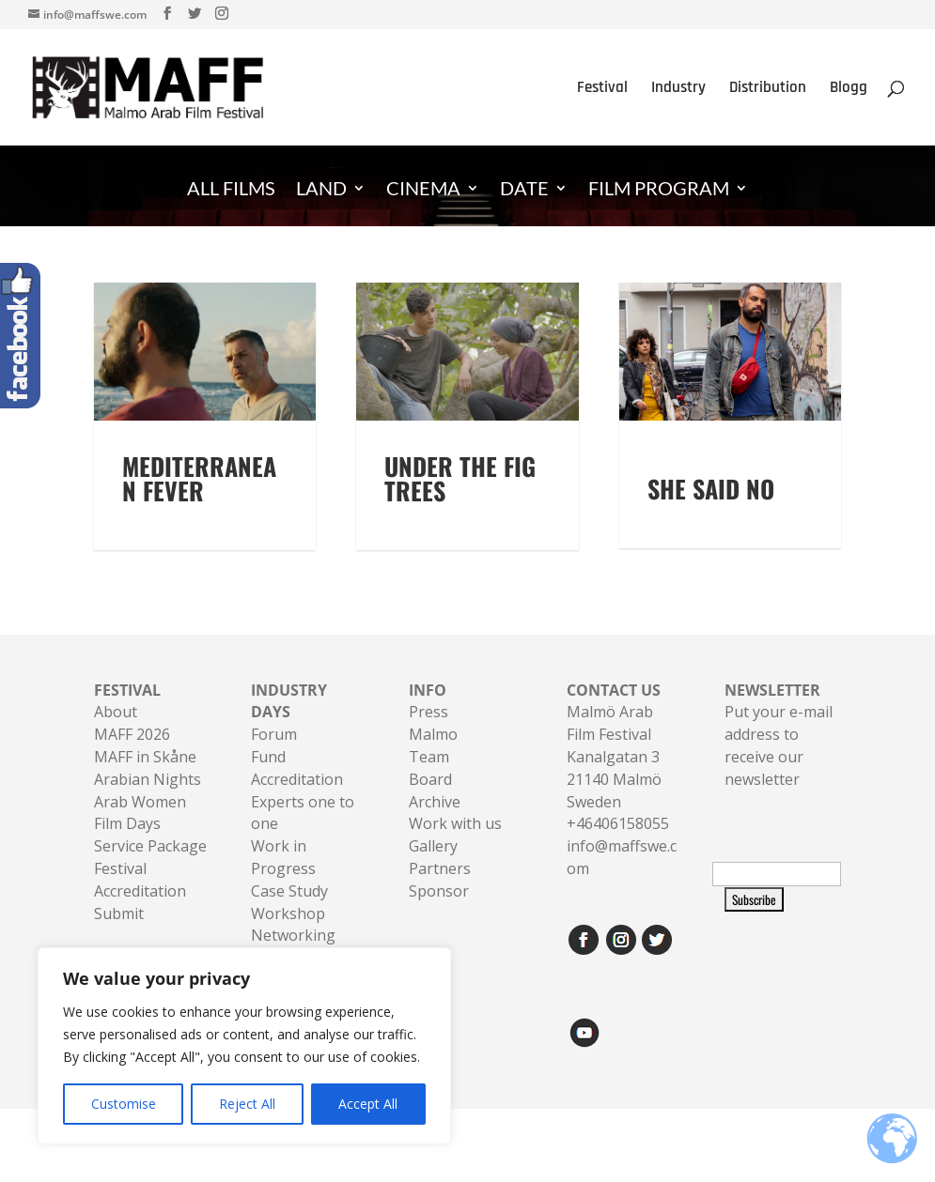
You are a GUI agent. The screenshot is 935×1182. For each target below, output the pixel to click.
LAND (321, 190)
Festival (602, 89)
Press (428, 735)
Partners (440, 891)
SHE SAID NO (710, 488)
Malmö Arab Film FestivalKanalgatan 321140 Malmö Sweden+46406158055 (618, 779)
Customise (123, 1104)
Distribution (767, 89)
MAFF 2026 (132, 756)
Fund (268, 779)
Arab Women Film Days (140, 835)
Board (430, 801)
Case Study (289, 913)
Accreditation (297, 801)
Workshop (288, 936)
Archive (434, 824)
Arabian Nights (147, 801)
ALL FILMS (231, 190)
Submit (119, 936)
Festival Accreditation (140, 902)
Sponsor (439, 913)
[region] (244, 1045)
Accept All (367, 1104)
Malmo (433, 756)
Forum (274, 756)
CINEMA (423, 190)
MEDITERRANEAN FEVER (199, 500)
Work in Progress (283, 879)
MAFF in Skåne (145, 779)
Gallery (433, 868)
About (115, 735)
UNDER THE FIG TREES (460, 500)
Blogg (848, 89)
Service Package (150, 868)
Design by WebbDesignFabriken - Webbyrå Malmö (244, 1155)
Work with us (455, 846)
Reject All (247, 1104)
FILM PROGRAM (658, 190)
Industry (678, 89)
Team (429, 779)
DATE (524, 190)
